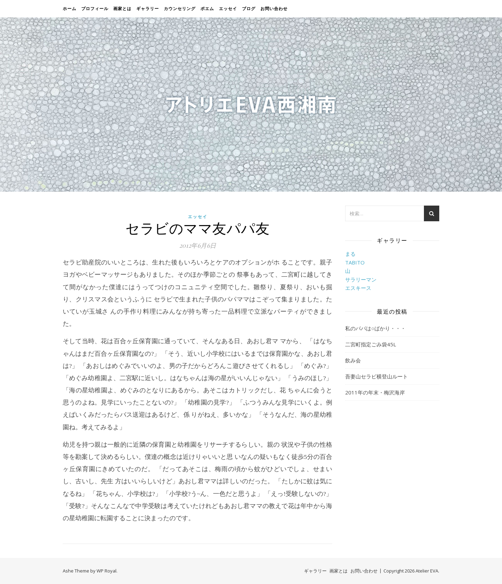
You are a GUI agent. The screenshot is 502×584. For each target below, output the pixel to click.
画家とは (122, 8)
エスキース (358, 287)
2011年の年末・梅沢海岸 (375, 392)
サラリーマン (360, 279)
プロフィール (94, 8)
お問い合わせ (274, 8)
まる (350, 253)
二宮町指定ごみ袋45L (370, 344)
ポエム (207, 8)
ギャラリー (147, 8)
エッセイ (228, 8)
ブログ (249, 8)
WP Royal (106, 571)
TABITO (355, 262)
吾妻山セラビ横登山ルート (376, 376)
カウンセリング (180, 8)
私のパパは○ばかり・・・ (375, 328)
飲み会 (353, 360)
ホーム (69, 8)
